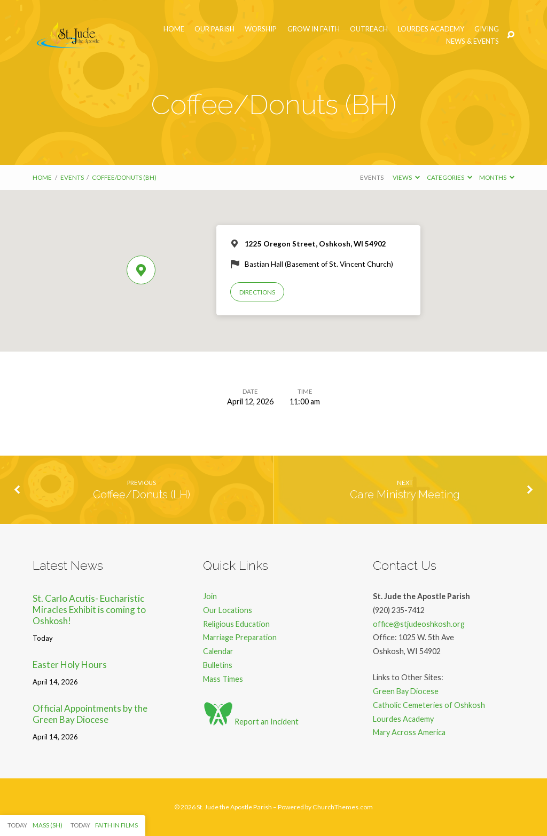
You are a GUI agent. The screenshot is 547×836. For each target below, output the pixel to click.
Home (173, 29)
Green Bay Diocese (406, 691)
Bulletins (217, 665)
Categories (449, 177)
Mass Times (223, 678)
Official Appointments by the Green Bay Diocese (90, 714)
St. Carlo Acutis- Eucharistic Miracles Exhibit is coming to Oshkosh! (89, 609)
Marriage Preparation (240, 637)
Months (496, 177)
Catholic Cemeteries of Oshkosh (429, 705)
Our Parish (214, 29)
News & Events (472, 41)
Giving (486, 29)
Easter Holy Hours (70, 664)
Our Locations (227, 610)
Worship (261, 29)
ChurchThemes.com (342, 807)
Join (210, 596)
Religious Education (236, 623)
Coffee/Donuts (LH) (141, 494)
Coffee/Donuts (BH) (124, 177)
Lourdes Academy (431, 29)
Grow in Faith (313, 29)
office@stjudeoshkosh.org (419, 623)
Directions (257, 292)
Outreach (369, 29)
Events (72, 177)
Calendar (218, 651)
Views (406, 177)
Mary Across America (409, 732)
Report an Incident (251, 721)
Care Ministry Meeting (405, 494)
